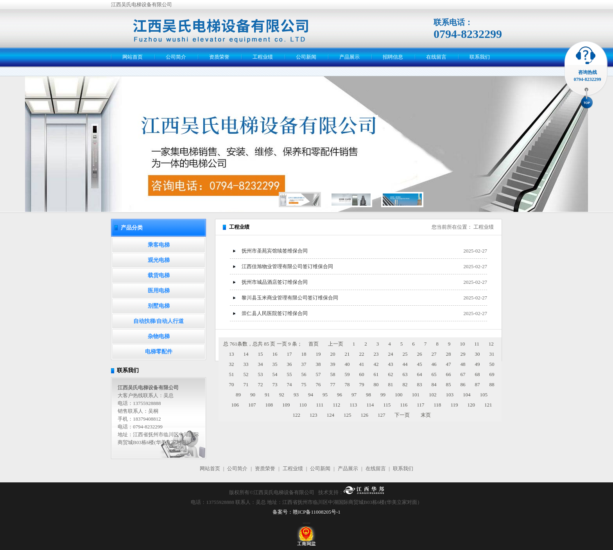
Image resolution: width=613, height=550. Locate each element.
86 (463, 384)
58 (332, 374)
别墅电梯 (159, 306)
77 (332, 384)
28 (448, 354)
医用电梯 (159, 291)
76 (318, 384)
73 (275, 384)
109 (286, 405)
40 (347, 364)
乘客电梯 (159, 245)
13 (231, 354)
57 (318, 374)
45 (419, 364)
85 (448, 384)
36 (289, 364)
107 (252, 405)
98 (368, 395)
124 (330, 415)
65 (434, 374)
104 (467, 395)
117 (420, 405)
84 (434, 384)
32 (231, 364)
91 (267, 395)
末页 (426, 415)
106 (235, 405)
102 (433, 395)
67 (463, 374)
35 (275, 364)
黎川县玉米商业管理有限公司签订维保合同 (290, 298)
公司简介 (176, 57)
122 (296, 415)
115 (387, 405)
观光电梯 (159, 260)
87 (477, 384)
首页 (313, 344)
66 (448, 374)
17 (289, 354)
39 (332, 364)
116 (403, 405)
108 (269, 405)
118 (437, 405)
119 (454, 405)
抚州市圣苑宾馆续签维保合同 (275, 251)
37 (303, 364)
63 (405, 374)
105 (484, 395)
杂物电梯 (159, 336)
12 (491, 344)
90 (252, 395)
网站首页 (132, 57)
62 (390, 374)
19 (318, 354)
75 (303, 384)
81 (390, 384)
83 (419, 384)
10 (462, 344)
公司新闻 (306, 57)
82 (405, 384)
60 (361, 374)
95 (325, 395)
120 (471, 405)
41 (361, 364)
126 (364, 415)
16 (275, 354)
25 (405, 354)
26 (419, 354)
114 (370, 405)
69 (492, 374)
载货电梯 (159, 275)
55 (289, 374)
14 (246, 354)
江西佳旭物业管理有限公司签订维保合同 (287, 266)
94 (310, 395)
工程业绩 (263, 57)
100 (399, 395)
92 (281, 395)
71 (246, 384)
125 (347, 415)
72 (260, 384)
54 (275, 374)
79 (361, 384)
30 (477, 354)
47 (448, 364)
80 (376, 384)
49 (477, 364)
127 (381, 415)
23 (376, 354)
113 (353, 405)
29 (463, 354)
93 (296, 395)
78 (347, 384)
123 (313, 415)
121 (488, 405)
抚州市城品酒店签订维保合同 (275, 282)
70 (231, 384)
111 (320, 405)
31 (492, 354)
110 (303, 405)
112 (336, 405)
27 (434, 354)
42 (376, 364)
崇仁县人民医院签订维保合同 (275, 313)
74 (289, 384)
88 (492, 384)
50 (492, 364)
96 (339, 395)
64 (419, 374)
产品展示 (349, 57)
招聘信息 (393, 57)
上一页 (335, 344)
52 (246, 374)
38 (318, 364)
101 (416, 395)
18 (303, 354)
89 (238, 395)
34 (260, 364)
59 (347, 374)
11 (476, 344)
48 (463, 364)
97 (354, 395)
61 (376, 374)
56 (303, 374)
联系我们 (480, 57)
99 (382, 395)
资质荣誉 (219, 57)
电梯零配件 (158, 352)
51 (231, 374)
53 (260, 374)
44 (405, 364)
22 (361, 354)
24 (390, 354)
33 (246, 364)
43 (390, 364)
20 (332, 354)
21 (347, 354)
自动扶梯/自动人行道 (158, 321)
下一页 (402, 415)
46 (434, 364)
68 (477, 374)
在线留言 (436, 57)
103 (450, 395)
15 (260, 354)
